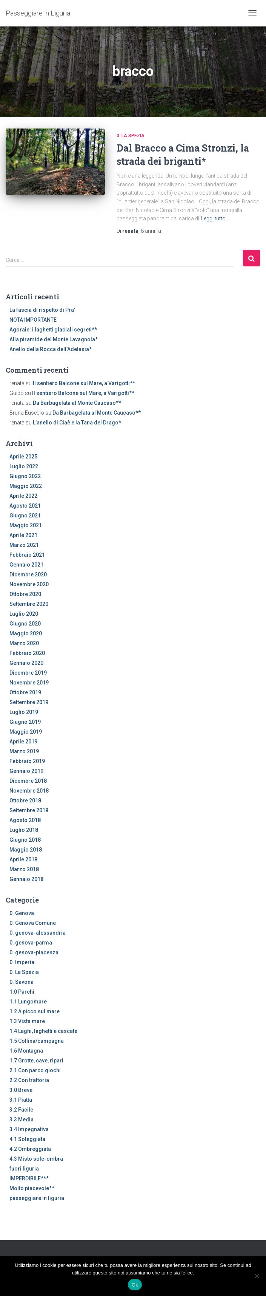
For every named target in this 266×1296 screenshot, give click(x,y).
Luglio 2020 (23, 614)
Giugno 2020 (25, 624)
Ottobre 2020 (25, 594)
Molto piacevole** (31, 1188)
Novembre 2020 (29, 584)
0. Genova (21, 913)
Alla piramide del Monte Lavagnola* (53, 339)
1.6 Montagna (26, 1051)
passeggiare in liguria (36, 1198)
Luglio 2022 (23, 466)
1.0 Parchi (21, 992)
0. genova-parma (30, 943)
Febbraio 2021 (27, 555)
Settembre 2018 (28, 810)
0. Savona (21, 982)
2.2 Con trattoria (29, 1080)
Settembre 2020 (28, 604)
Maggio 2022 (25, 486)
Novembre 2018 (29, 791)
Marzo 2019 (24, 751)
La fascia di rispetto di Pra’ (42, 310)
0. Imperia (21, 962)
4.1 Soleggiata (27, 1139)
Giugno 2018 (25, 840)
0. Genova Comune (32, 923)
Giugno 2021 (25, 516)
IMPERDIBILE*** (29, 1178)
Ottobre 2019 (25, 692)
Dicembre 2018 (28, 781)
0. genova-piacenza (33, 952)
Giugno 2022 (25, 476)
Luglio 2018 (23, 830)
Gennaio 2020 (26, 663)
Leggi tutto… (215, 218)
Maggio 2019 (25, 732)
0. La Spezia (131, 135)
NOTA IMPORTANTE (33, 320)
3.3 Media (21, 1119)
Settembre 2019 (28, 702)
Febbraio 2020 (27, 653)
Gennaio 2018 (26, 879)
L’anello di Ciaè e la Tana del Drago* (77, 423)
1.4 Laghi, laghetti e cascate (43, 1031)
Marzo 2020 (24, 643)
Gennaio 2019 (26, 771)
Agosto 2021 (25, 506)
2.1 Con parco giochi (35, 1070)
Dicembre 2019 (28, 673)
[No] (256, 1276)
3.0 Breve (20, 1090)
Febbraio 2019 (27, 761)
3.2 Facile (21, 1110)
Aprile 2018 (23, 859)
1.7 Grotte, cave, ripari (36, 1061)
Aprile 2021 (23, 535)
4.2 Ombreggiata (30, 1149)
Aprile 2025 (23, 457)
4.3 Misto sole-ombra (36, 1159)
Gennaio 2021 (26, 565)
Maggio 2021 (25, 525)
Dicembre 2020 (28, 574)
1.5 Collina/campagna (36, 1041)
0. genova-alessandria (37, 933)
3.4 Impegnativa (29, 1129)
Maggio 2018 (25, 850)
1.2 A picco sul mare (34, 1011)
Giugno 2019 (25, 722)
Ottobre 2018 (25, 800)
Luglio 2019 (23, 712)
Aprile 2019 (23, 742)
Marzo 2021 (24, 545)
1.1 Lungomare (28, 1002)
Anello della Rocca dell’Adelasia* (50, 349)
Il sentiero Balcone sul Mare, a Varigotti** (84, 383)
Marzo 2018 (24, 869)
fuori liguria (24, 1169)
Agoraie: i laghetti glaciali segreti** (53, 330)
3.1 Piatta (20, 1100)
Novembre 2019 (29, 683)
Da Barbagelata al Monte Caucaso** (77, 403)
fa (151, 231)
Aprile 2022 (23, 496)
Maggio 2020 (25, 633)
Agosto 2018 (25, 820)
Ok (135, 1285)
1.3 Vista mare (27, 1021)
